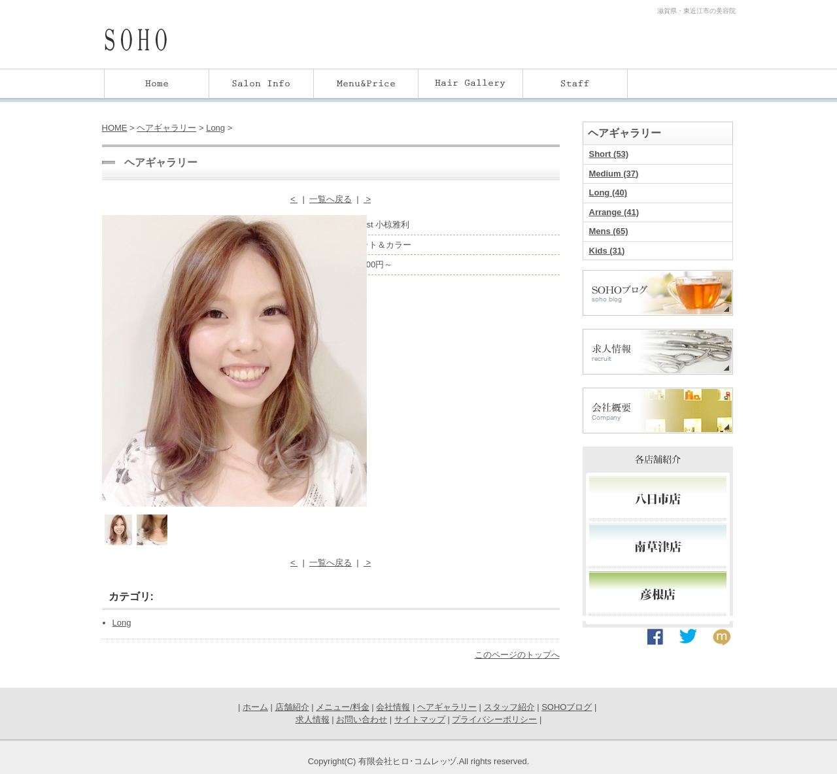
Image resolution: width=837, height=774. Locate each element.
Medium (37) (614, 173)
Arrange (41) (614, 212)
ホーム (255, 707)
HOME (115, 128)
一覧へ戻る (330, 199)
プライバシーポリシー (494, 719)
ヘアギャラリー (166, 128)
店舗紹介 (292, 707)
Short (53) (609, 154)
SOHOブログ (566, 707)
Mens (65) (608, 231)
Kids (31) (607, 251)
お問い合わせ (361, 719)
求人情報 (313, 719)
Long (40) (608, 192)
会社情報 (393, 707)
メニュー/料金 (342, 707)
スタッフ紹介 (509, 707)
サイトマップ (419, 719)
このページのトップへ (517, 655)
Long (215, 128)
